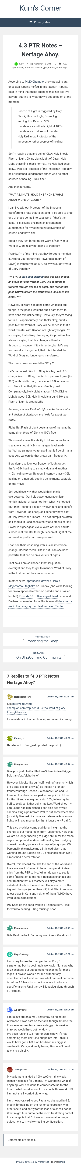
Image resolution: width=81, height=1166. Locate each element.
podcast (39, 67)
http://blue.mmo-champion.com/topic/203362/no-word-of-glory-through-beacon (36, 708)
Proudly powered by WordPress (33, 1161)
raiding (51, 67)
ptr (45, 67)
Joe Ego (18, 1069)
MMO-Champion (35, 81)
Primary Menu (40, 22)
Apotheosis (33, 581)
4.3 (64, 63)
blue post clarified (33, 276)
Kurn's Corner (40, 8)
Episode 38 (26, 596)
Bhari (62, 1161)
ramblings (61, 67)
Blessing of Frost (47, 596)
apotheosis (17, 67)
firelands (29, 67)
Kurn (21, 63)
